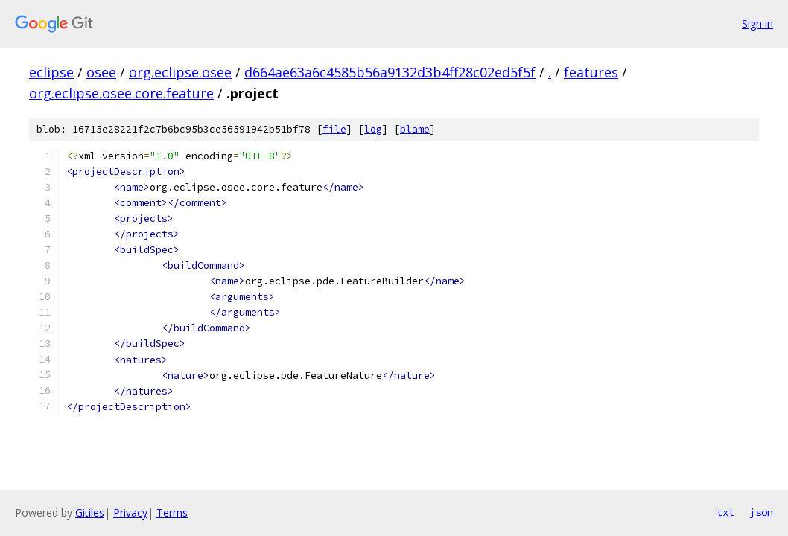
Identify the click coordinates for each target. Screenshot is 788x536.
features (591, 72)
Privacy (130, 512)
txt (725, 512)
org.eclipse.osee (180, 72)
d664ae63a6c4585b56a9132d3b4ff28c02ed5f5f (390, 72)
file (334, 129)
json (761, 512)
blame (415, 129)
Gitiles (89, 512)
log (373, 129)
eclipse (51, 72)
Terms (172, 512)
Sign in (757, 23)
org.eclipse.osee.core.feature (121, 93)
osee (101, 72)
